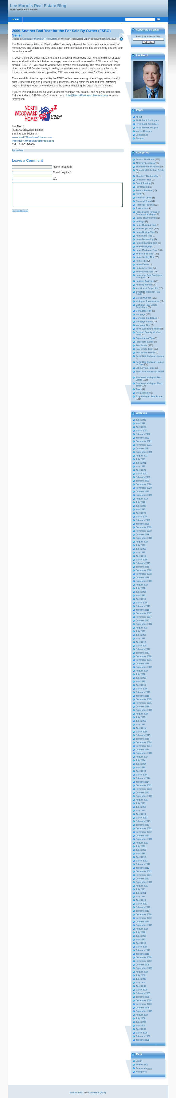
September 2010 (144, 925)
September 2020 (144, 495)
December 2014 (144, 742)
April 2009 (141, 986)
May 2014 (140, 767)
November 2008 (144, 1004)
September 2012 (144, 839)
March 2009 (142, 990)
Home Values (142, 264)
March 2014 (142, 775)
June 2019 (141, 549)
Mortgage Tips (143, 325)
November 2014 (144, 746)
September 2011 (144, 882)
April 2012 (141, 857)
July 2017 (140, 631)
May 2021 (140, 466)
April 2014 (141, 771)
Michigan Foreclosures (147, 301)
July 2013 (140, 803)
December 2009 (144, 957)
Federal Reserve (144, 190)
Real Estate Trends (145, 352)
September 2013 (144, 796)
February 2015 (143, 735)
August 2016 (142, 671)
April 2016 (141, 685)
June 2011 (141, 893)
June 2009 (141, 979)
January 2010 (142, 954)
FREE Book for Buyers (147, 120)
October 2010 (142, 921)
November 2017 (144, 617)
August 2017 (142, 628)
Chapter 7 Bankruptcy (147, 176)
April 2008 (141, 1029)
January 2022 (142, 438)
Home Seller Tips (144, 254)
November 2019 (144, 531)
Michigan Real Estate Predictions (146, 306)
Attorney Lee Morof (146, 163)
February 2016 (143, 692)
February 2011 (143, 907)
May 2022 (140, 423)
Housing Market (144, 285)
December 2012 (144, 828)
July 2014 (140, 760)
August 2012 (142, 843)
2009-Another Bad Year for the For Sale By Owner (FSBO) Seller (61, 33)
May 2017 (140, 638)
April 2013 (141, 814)
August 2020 (142, 499)
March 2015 (142, 732)
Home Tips (141, 261)
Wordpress (141, 1072)
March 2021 (142, 473)
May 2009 (140, 982)
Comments (144, 1068)
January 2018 (142, 610)
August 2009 (142, 972)
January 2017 (142, 653)
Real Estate (141, 345)
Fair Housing (142, 187)
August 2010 (142, 929)
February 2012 (143, 864)
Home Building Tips (146, 225)
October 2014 (142, 749)
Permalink (17, 150)
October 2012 (142, 835)
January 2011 (142, 911)
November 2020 (144, 488)
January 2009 (142, 997)
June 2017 (141, 635)
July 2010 (140, 932)
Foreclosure (142, 208)
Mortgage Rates (144, 321)
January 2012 (142, 868)
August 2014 (142, 757)
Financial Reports (145, 205)
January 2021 (142, 481)
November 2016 (144, 660)
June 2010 (141, 936)
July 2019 (140, 545)
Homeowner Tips (144, 271)
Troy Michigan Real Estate (149, 396)
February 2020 (143, 520)
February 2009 (143, 993)
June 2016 (141, 678)
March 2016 (142, 689)
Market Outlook (144, 298)
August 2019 (142, 542)
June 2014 (141, 764)
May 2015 (140, 724)
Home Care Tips (144, 236)
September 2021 (144, 452)
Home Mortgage (144, 246)
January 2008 (142, 1040)
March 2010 (142, 947)
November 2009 (144, 961)
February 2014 (143, 778)
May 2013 (140, 810)
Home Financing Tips (146, 243)
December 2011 (144, 871)
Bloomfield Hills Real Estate (150, 170)
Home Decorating (145, 239)
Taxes (139, 389)
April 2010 (141, 943)
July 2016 (140, 674)
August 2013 (142, 800)
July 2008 (140, 1018)
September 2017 (144, 624)
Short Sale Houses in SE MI (150, 371)
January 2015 (142, 739)
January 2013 (142, 825)
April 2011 (141, 900)
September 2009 (144, 968)
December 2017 (144, 613)
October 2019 (142, 534)
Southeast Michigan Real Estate (39, 39)
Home (15, 19)
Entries (142, 1064)
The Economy (143, 393)
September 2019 (144, 538)
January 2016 (142, 696)
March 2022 (142, 430)
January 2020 (142, 524)
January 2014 (142, 782)
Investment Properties (147, 288)
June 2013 (141, 807)
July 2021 (140, 459)
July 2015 (140, 717)
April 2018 (141, 599)
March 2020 (142, 516)
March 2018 (142, 602)
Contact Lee (142, 135)
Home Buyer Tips (144, 228)
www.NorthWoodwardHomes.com (32, 137)
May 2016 (140, 681)
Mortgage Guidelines (146, 318)
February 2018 (143, 606)
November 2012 (144, 832)
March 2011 (142, 904)
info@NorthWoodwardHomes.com (87, 95)
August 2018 (142, 585)
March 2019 (142, 559)
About (139, 117)
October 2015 (142, 706)
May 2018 (140, 595)
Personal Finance (145, 342)
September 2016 (144, 667)
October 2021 (142, 448)
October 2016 (142, 663)
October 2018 (142, 577)
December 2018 (144, 570)
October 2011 (142, 878)
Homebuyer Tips (144, 268)
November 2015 (144, 703)
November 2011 (144, 875)
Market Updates (144, 131)
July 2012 (140, 846)
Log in (139, 1061)
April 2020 (141, 513)
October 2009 (142, 964)
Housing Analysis (145, 281)
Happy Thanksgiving (146, 218)
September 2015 (144, 710)
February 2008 (143, 1036)
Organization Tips (145, 338)
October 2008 (142, 1007)
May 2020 (140, 509)
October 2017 (142, 620)
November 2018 (144, 574)
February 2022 (143, 434)
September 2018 (144, 581)
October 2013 (142, 792)
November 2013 (144, 789)
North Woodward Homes (148, 329)
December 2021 (144, 441)
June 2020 (141, 506)
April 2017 (141, 642)
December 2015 (144, 699)
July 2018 (140, 588)
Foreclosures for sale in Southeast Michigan (148, 213)
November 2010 (144, 918)
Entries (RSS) (76, 1092)
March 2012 (142, 861)
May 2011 (140, 896)
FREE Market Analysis (147, 127)
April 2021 (141, 470)
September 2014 (144, 753)
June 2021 (141, 463)
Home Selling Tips (145, 257)
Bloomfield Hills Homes (148, 167)
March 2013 (142, 818)
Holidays (140, 221)
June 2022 (141, 420)
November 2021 (144, 445)
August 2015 (142, 714)
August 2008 (142, 1015)
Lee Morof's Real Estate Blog (38, 5)
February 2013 (143, 821)
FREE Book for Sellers (147, 124)
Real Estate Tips (144, 349)
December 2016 (144, 656)
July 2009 (140, 975)
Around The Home (145, 159)
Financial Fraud (144, 201)
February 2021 (143, 477)
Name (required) (62, 166)
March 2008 (142, 1033)
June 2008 (141, 1022)
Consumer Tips (143, 180)
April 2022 (141, 427)
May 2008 (140, 1025)
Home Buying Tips (145, 232)
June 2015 (141, 721)
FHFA (138, 194)
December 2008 (144, 1000)
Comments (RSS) (97, 1092)
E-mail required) (62, 172)
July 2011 (140, 889)
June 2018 (141, 592)
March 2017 (142, 646)
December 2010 (144, 914)
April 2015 (141, 728)
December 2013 (144, 785)
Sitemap (140, 138)
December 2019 (144, 527)
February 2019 (143, 563)
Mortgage (140, 314)
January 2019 (142, 567)
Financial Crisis (144, 197)
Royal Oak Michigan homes (150, 356)
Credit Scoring (143, 183)
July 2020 (140, 502)
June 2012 (141, 850)
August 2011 (142, 886)
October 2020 (142, 491)
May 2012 (140, 853)
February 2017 (143, 649)
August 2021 (142, 456)
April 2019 (141, 556)
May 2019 (140, 552)
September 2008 (144, 1011)
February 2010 (143, 950)
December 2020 (144, 484)
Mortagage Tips (144, 311)
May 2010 (140, 939)
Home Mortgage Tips (146, 250)
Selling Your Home (145, 368)
